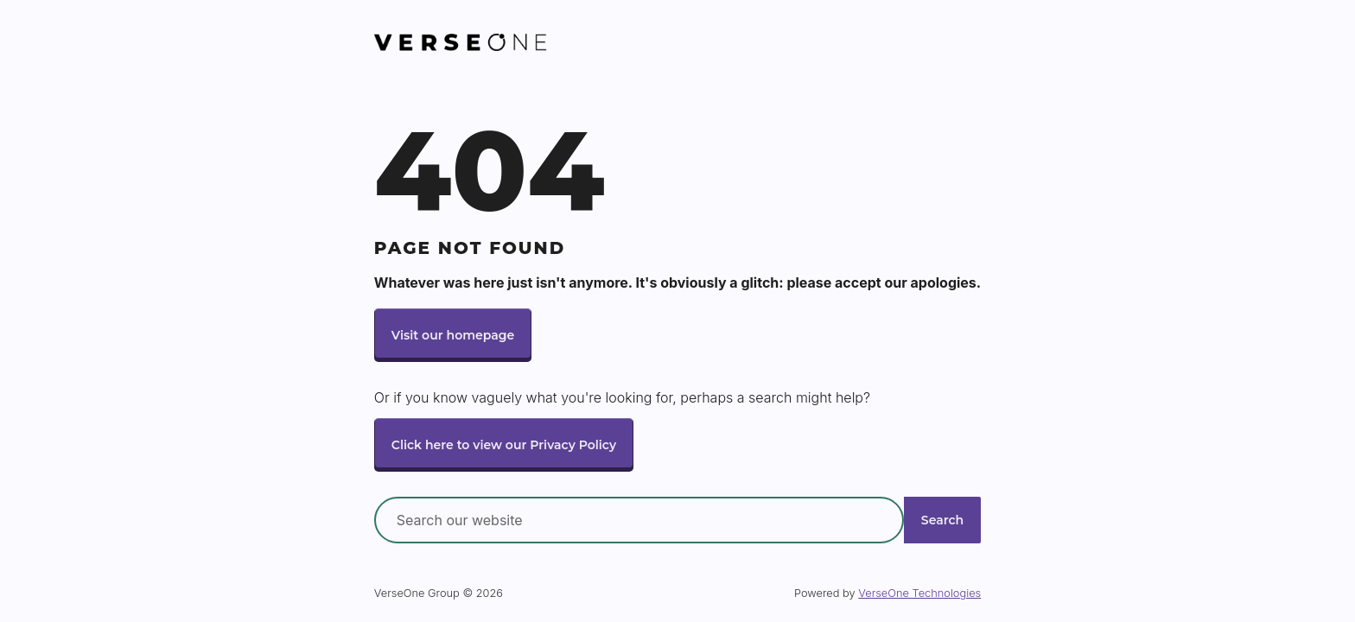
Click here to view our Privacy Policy (506, 445)
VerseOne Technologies (919, 593)
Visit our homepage (454, 334)
